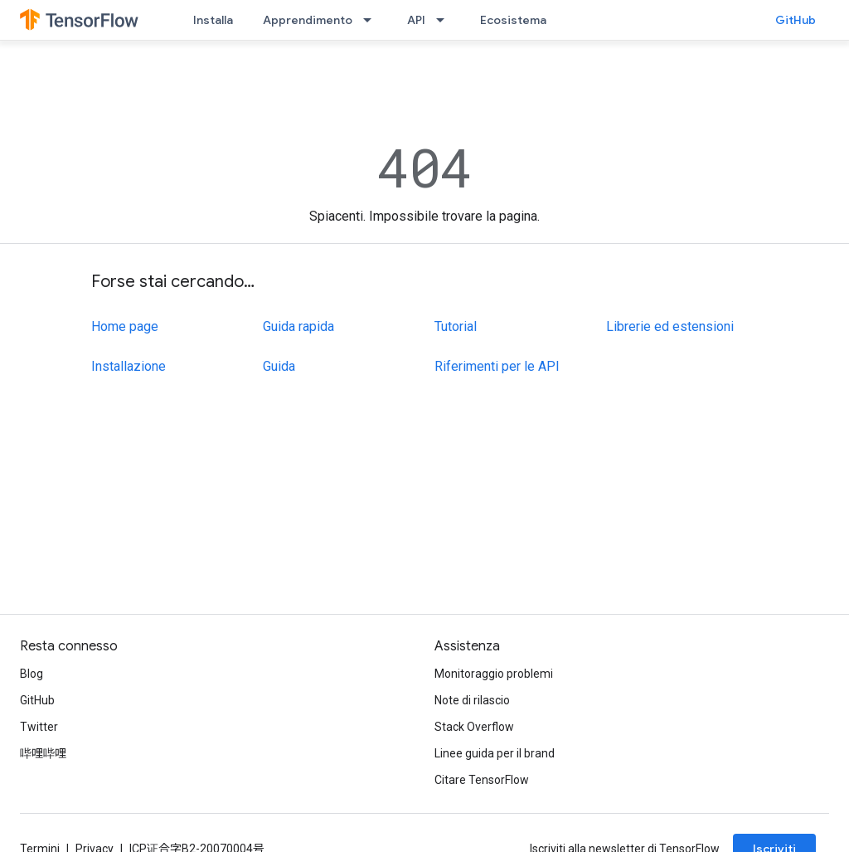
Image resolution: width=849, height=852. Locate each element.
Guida (279, 366)
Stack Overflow (474, 726)
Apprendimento (307, 19)
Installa (213, 19)
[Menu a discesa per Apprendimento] (372, 20)
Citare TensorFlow (481, 779)
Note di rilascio (472, 700)
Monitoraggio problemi (493, 673)
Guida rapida (298, 326)
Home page (124, 326)
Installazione (128, 366)
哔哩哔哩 (43, 753)
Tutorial (455, 326)
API (416, 19)
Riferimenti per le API (497, 366)
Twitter (39, 726)
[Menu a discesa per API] (445, 20)
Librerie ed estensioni (670, 326)
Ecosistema (513, 19)
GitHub (795, 19)
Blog (31, 673)
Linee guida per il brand (494, 753)
